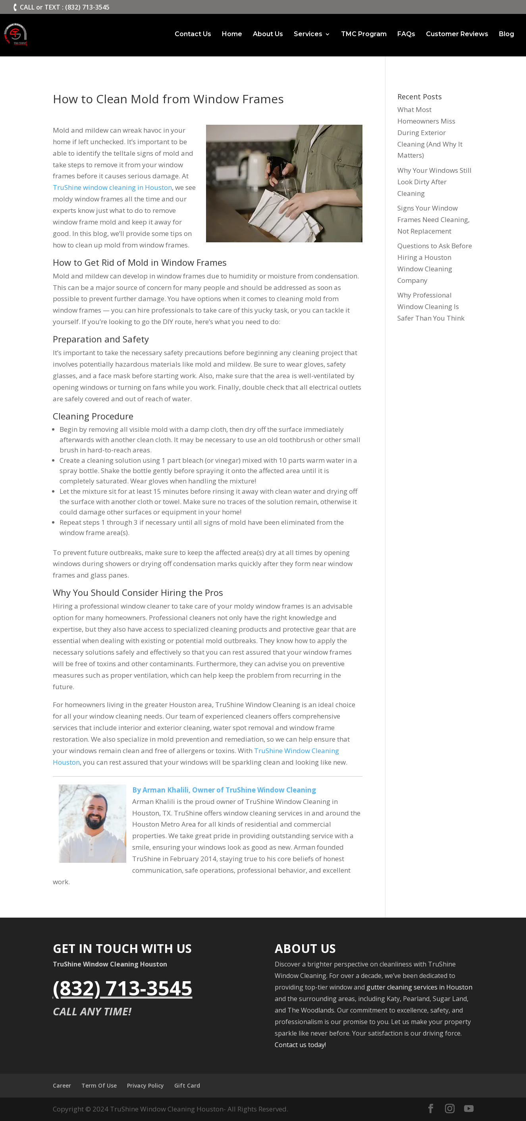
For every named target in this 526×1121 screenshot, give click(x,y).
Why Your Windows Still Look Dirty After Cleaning (434, 182)
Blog (506, 34)
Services (308, 34)
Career (62, 1085)
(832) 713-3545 (123, 987)
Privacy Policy (145, 1085)
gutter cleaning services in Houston (419, 987)
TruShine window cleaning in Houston (112, 187)
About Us (268, 34)
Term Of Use (99, 1085)
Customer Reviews (457, 34)
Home (232, 34)
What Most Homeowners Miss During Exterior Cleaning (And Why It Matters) (429, 132)
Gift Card (187, 1085)
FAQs (406, 34)
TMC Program (364, 34)
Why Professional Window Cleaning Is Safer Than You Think (430, 306)
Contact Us (193, 34)
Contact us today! (300, 1044)
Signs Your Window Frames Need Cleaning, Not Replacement (433, 219)
